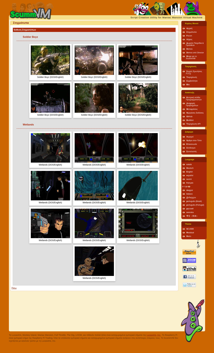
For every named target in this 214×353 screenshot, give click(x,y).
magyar (189, 190)
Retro (188, 236)
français (189, 183)
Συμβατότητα (191, 81)
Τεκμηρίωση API (193, 124)
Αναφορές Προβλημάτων (192, 104)
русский (189, 209)
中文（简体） (192, 216)
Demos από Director (195, 53)
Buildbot (189, 120)
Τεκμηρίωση (190, 66)
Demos (189, 49)
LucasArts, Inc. (154, 335)
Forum (189, 36)
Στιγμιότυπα (191, 32)
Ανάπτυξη (189, 93)
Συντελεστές (191, 151)
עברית (184, 186)
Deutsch (189, 168)
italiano (189, 194)
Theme (188, 224)
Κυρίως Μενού (191, 23)
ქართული (191, 198)
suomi (189, 179)
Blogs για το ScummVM (191, 57)
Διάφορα (189, 132)
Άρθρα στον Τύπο (194, 140)
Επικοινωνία (191, 144)
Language (189, 159)
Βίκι (188, 85)
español (189, 175)
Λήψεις (189, 39)
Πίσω (14, 288)
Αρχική (189, 28)
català (189, 164)
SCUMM (190, 229)
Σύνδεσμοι (190, 148)
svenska (190, 212)
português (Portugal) (195, 205)
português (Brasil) (194, 201)
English (189, 172)
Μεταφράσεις (192, 109)
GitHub (189, 116)
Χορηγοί (189, 137)
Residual (190, 233)
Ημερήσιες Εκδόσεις (195, 113)
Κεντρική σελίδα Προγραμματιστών (194, 98)
